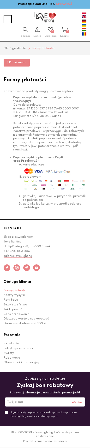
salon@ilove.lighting (18, 256)
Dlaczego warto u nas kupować (26, 318)
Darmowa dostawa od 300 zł (25, 323)
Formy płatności (15, 290)
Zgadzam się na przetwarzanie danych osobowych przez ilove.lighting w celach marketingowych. (44, 414)
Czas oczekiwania (17, 314)
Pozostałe (12, 335)
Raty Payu (11, 300)
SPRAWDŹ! (64, 4)
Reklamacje (12, 357)
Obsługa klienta (17, 281)
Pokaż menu (16, 62)
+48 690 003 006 (17, 251)
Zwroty (9, 353)
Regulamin (11, 343)
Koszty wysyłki (14, 295)
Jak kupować (13, 309)
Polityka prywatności (18, 348)
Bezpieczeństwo (15, 304)
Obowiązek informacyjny (21, 362)
